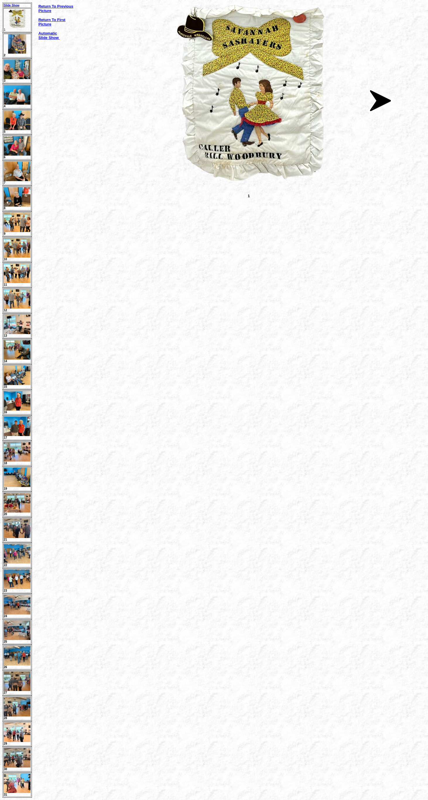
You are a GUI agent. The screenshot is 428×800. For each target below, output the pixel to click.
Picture (44, 24)
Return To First (51, 20)
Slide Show (11, 5)
